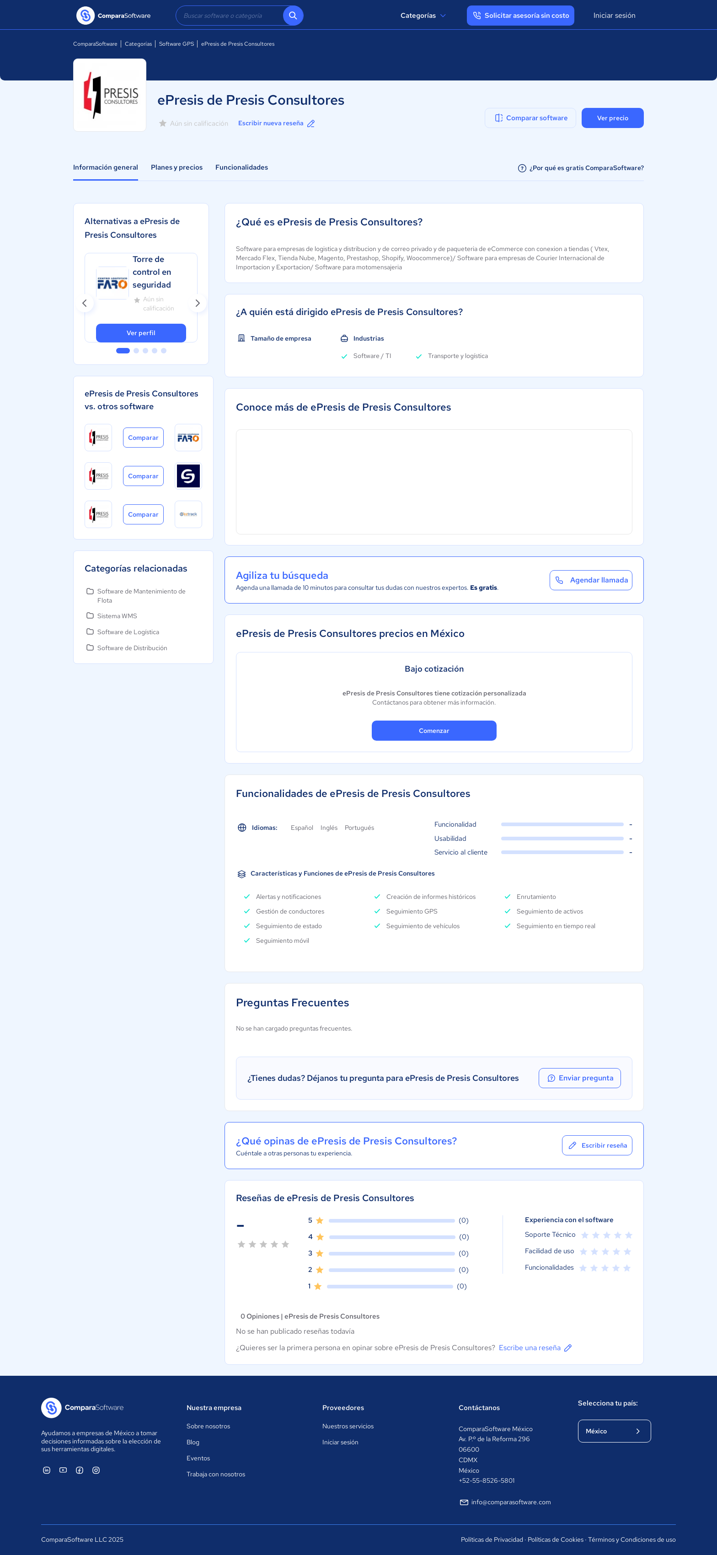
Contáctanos (479, 1407)
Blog (193, 1442)
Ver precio (612, 118)
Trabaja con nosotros (216, 1474)
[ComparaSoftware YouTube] (63, 1469)
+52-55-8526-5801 (486, 1480)
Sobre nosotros (208, 1426)
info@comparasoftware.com (505, 1502)
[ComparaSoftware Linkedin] (46, 1469)
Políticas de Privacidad (492, 1539)
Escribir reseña (597, 1145)
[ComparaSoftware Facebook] (79, 1469)
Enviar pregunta (580, 1078)
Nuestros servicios (348, 1426)
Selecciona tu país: (608, 1403)
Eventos (198, 1458)
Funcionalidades (241, 167)
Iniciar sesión (615, 15)
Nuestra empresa (214, 1407)
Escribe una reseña (536, 1347)
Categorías (425, 15)
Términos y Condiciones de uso (632, 1539)
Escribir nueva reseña (277, 123)
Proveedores (343, 1407)
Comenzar (434, 731)
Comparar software (530, 117)
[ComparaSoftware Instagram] (96, 1469)
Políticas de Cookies (555, 1539)
